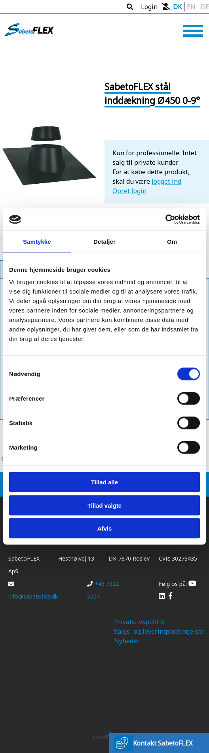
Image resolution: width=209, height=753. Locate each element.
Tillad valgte (104, 505)
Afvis (104, 528)
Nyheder (127, 640)
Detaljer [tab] (104, 241)
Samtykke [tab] (37, 241)
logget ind (166, 181)
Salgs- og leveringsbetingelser (159, 631)
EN (191, 6)
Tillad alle (104, 482)
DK (177, 6)
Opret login (129, 190)
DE (205, 6)
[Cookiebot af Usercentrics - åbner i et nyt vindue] (165, 220)
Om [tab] (172, 241)
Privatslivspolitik (139, 621)
